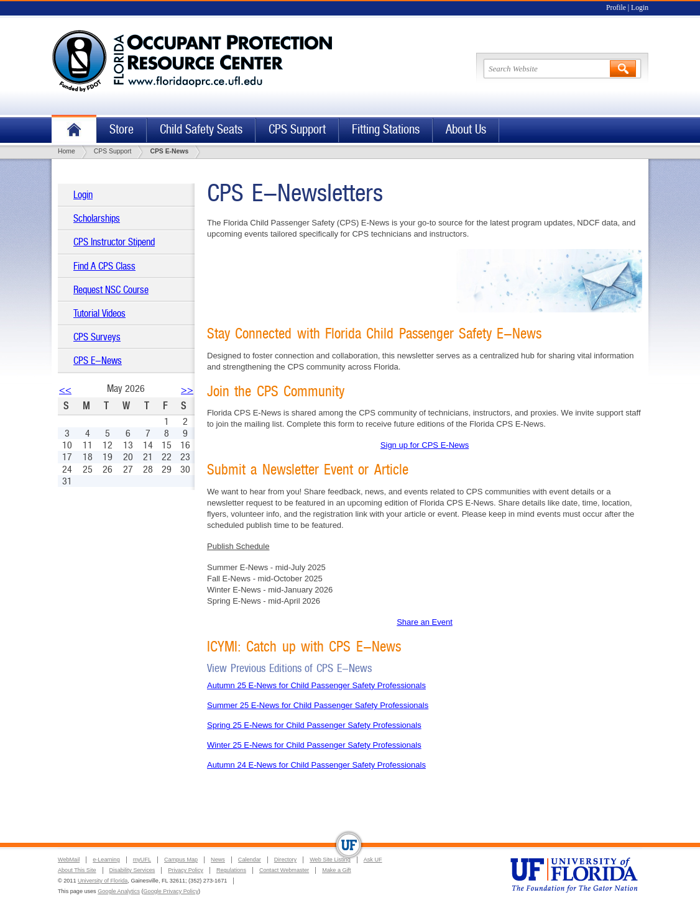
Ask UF (373, 859)
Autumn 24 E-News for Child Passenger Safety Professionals (316, 765)
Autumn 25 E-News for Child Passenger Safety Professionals (316, 685)
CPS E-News (97, 360)
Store (121, 129)
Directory (285, 859)
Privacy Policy (185, 870)
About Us (466, 129)
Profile (616, 8)
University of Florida (102, 881)
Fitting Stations (386, 129)
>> (187, 390)
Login (639, 8)
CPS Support (297, 129)
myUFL (142, 859)
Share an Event (425, 622)
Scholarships (96, 218)
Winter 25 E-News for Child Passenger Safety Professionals (314, 745)
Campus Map (181, 859)
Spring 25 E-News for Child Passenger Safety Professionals (314, 725)
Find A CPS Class (104, 266)
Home (74, 130)
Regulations (231, 870)
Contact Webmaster (284, 870)
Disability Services (132, 870)
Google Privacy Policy (171, 891)
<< (65, 390)
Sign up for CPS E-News (424, 445)
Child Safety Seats (201, 129)
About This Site (77, 870)
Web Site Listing (330, 859)
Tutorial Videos (99, 313)
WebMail (69, 859)
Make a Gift (336, 870)
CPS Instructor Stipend (114, 242)
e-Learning (106, 859)
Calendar (249, 859)
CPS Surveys (97, 337)
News (218, 859)
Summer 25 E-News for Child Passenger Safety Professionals (317, 705)
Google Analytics (119, 891)
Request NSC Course (111, 290)
